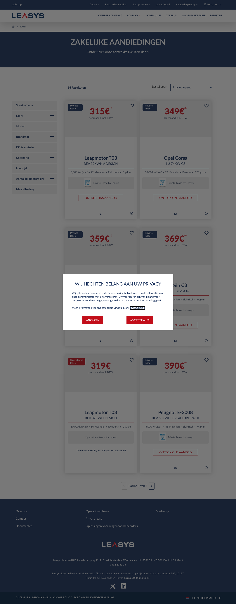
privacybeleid (137, 308)
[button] (92, 320)
